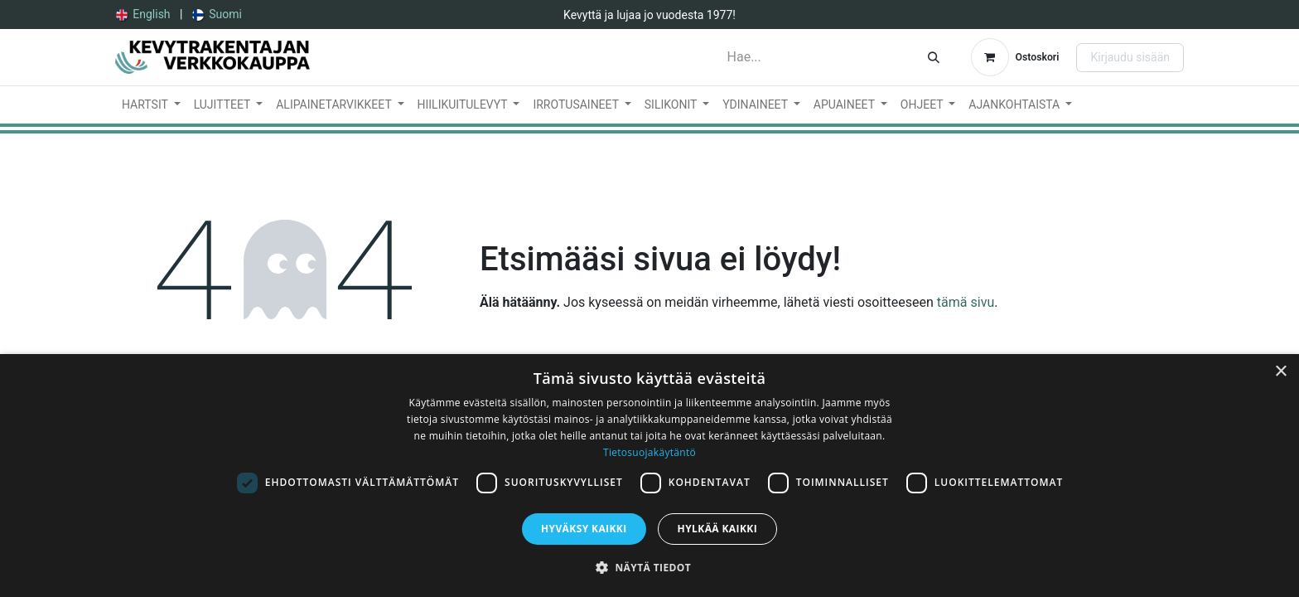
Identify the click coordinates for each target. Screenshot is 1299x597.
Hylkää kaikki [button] (717, 529)
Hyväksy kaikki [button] (584, 529)
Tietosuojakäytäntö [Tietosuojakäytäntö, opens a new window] (649, 452)
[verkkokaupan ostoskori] (1015, 57)
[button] (649, 567)
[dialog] (649, 475)
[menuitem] (143, 14)
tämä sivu (965, 302)
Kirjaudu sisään (1130, 57)
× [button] (1280, 372)
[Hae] (934, 57)
